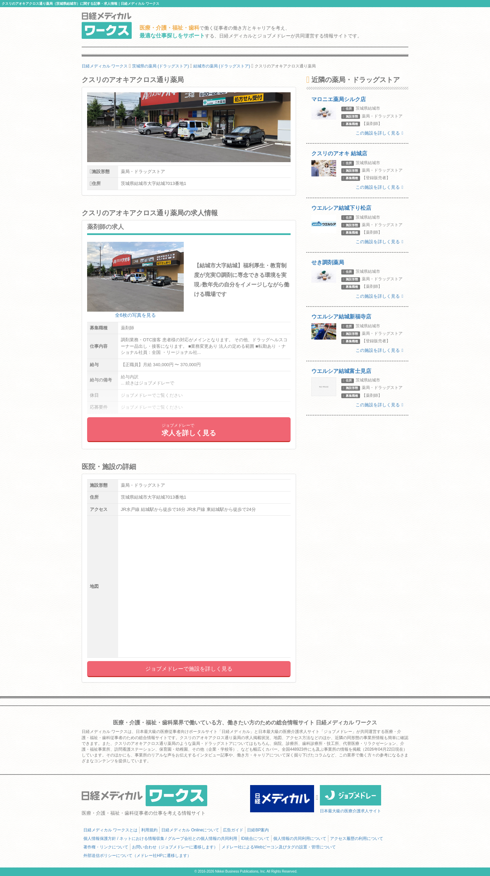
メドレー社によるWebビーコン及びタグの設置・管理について (279, 847)
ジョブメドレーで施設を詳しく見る (188, 669)
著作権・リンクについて (105, 847)
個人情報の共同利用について (299, 838)
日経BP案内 (258, 830)
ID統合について (255, 838)
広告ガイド (233, 830)
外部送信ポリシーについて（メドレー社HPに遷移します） (137, 855)
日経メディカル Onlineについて (190, 830)
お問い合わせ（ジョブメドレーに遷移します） (175, 847)
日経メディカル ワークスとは (110, 830)
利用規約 (149, 830)
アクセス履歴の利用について (356, 838)
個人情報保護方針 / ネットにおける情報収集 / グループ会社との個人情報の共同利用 (160, 838)
